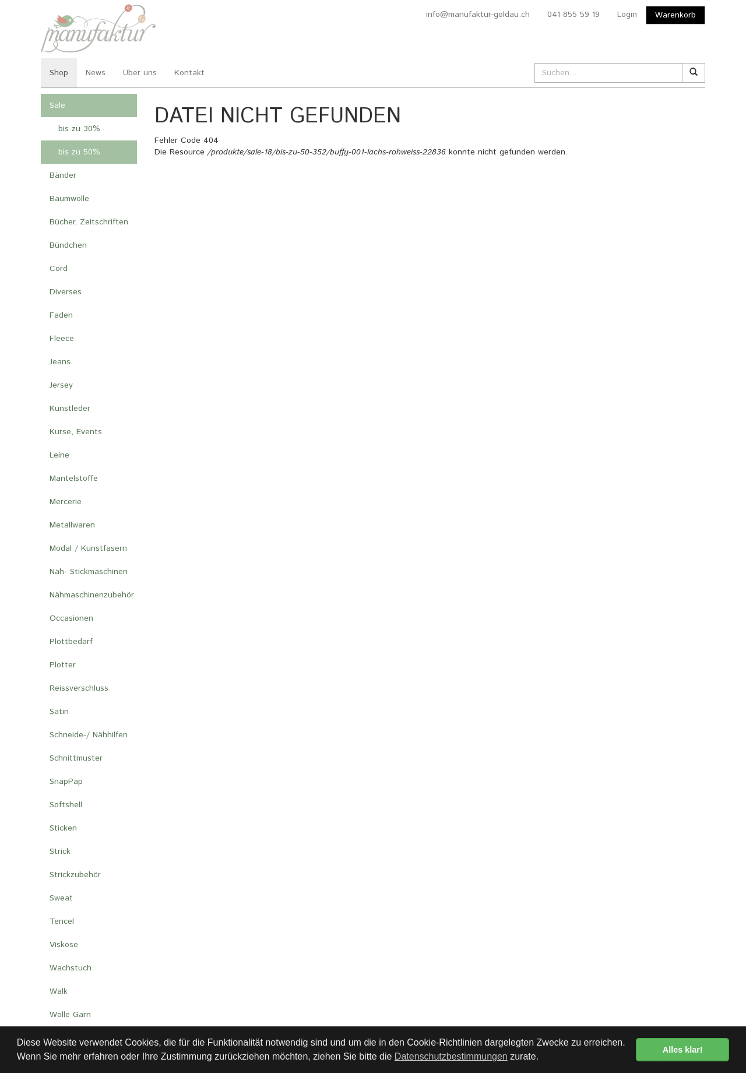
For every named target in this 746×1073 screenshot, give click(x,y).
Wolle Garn (70, 1015)
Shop (59, 73)
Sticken (63, 828)
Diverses (66, 292)
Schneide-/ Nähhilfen (89, 735)
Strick (60, 851)
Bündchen (68, 245)
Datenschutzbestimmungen (451, 1056)
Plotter (63, 665)
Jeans (60, 362)
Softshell (66, 805)
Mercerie (66, 502)
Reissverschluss (79, 688)
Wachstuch (71, 968)
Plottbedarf (71, 642)
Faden (61, 315)
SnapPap (66, 781)
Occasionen (71, 618)
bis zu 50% (79, 152)
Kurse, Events (76, 432)
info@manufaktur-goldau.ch (478, 14)
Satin (59, 711)
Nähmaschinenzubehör (92, 595)
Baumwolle (69, 199)
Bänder (63, 175)
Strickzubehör (75, 875)
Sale (57, 105)
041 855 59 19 (573, 14)
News (95, 73)
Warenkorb (675, 15)
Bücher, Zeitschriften (89, 222)
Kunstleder (70, 408)
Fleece (62, 338)
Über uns (140, 73)
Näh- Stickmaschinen (89, 572)
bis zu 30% (79, 129)
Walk (59, 991)
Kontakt (189, 73)
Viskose (64, 945)
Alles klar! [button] (683, 1049)
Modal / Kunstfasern (88, 548)
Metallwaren (72, 525)
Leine (59, 455)
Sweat (61, 898)
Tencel (62, 921)
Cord (59, 269)
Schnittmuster (76, 758)
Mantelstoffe (74, 478)
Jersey (61, 385)
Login (627, 14)
